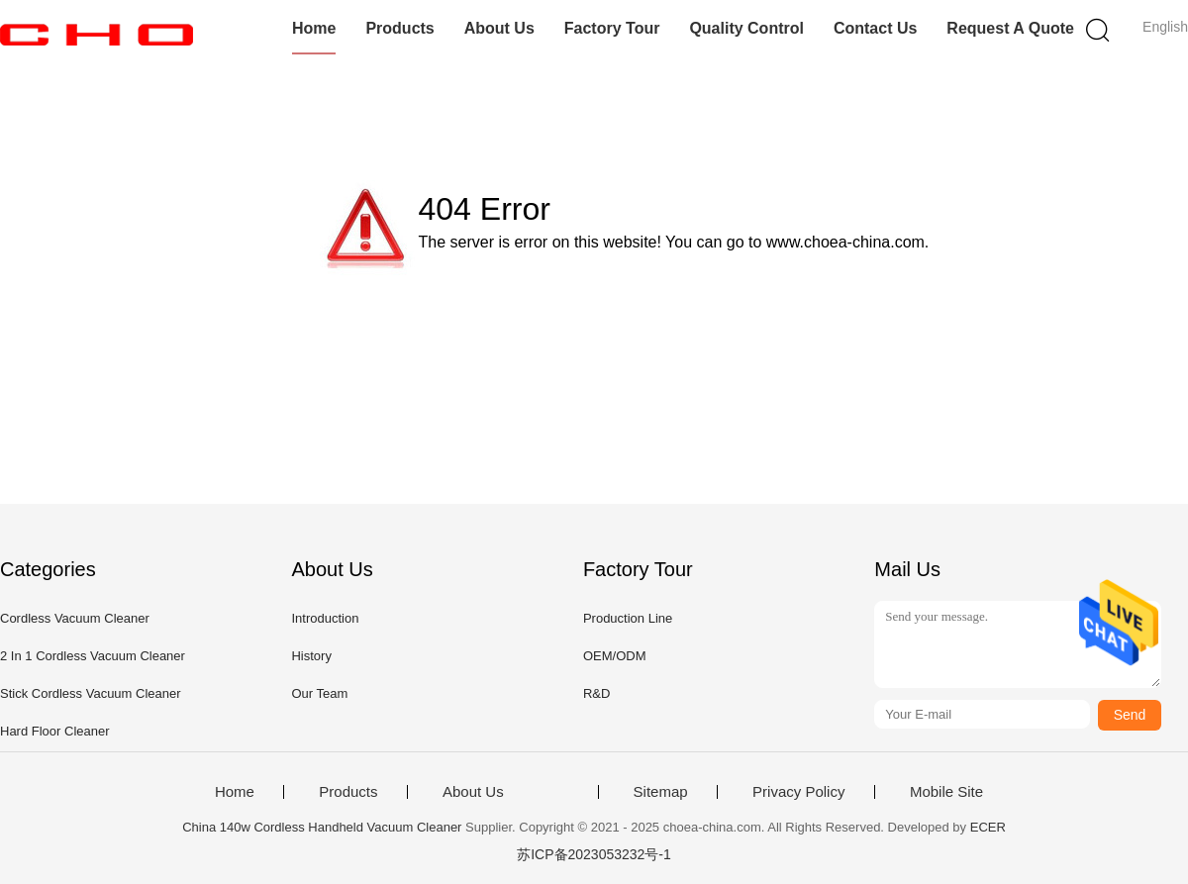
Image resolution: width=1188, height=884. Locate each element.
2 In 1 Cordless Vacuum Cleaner (92, 655)
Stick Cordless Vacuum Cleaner (90, 693)
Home (314, 28)
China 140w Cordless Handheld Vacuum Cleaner (321, 827)
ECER (988, 827)
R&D (596, 693)
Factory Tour (612, 28)
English (1165, 27)
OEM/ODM (614, 655)
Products (399, 28)
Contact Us (875, 28)
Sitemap (661, 792)
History (311, 655)
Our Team (319, 693)
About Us (499, 28)
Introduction (324, 618)
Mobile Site (946, 792)
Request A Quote (1010, 28)
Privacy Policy (798, 792)
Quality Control (746, 28)
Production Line (627, 618)
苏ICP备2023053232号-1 (594, 854)
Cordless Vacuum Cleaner (74, 618)
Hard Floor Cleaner (55, 731)
